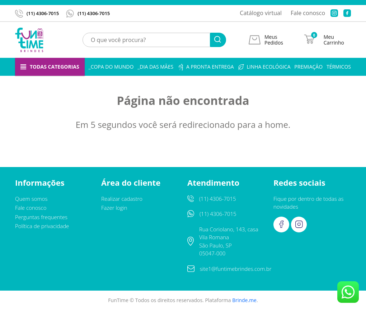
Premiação (308, 66)
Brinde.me (244, 300)
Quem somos (31, 198)
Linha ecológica (264, 67)
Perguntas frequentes (41, 217)
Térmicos (339, 66)
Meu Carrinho (334, 40)
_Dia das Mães (155, 66)
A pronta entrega (205, 67)
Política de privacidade (42, 226)
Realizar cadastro (121, 198)
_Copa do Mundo (111, 66)
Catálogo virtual (261, 13)
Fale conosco (308, 13)
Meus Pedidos (273, 40)
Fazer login (114, 207)
